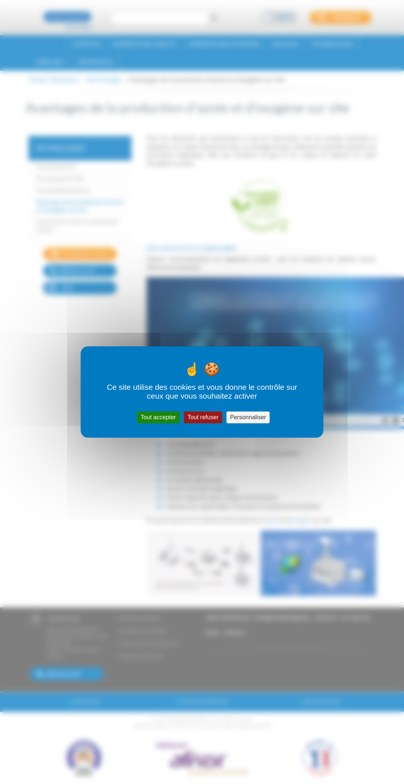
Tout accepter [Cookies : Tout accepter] (158, 417)
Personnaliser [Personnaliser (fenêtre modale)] (248, 417)
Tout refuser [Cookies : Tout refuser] (202, 417)
